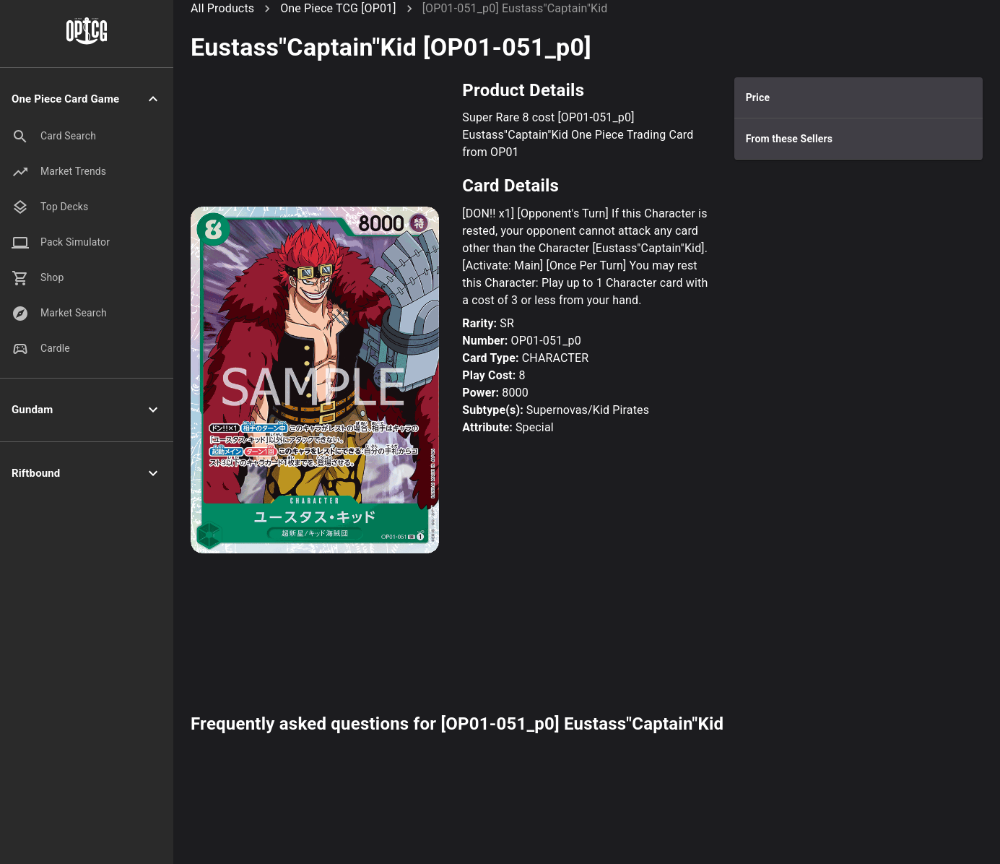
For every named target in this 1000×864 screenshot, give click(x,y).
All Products (222, 8)
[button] (86, 99)
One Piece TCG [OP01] (338, 8)
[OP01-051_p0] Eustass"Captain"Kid (515, 8)
